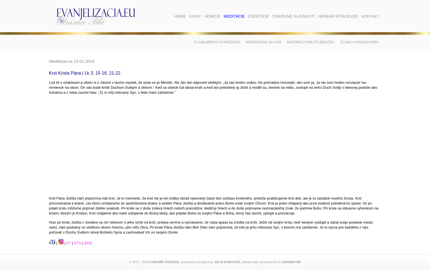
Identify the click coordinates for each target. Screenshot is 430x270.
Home (180, 16)
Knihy (195, 16)
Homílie (212, 16)
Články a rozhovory (359, 42)
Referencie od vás (263, 42)
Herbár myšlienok (338, 16)
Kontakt (370, 16)
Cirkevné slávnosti (293, 16)
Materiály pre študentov (310, 42)
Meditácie (234, 16)
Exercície (258, 16)
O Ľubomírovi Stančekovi (217, 42)
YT (68, 243)
